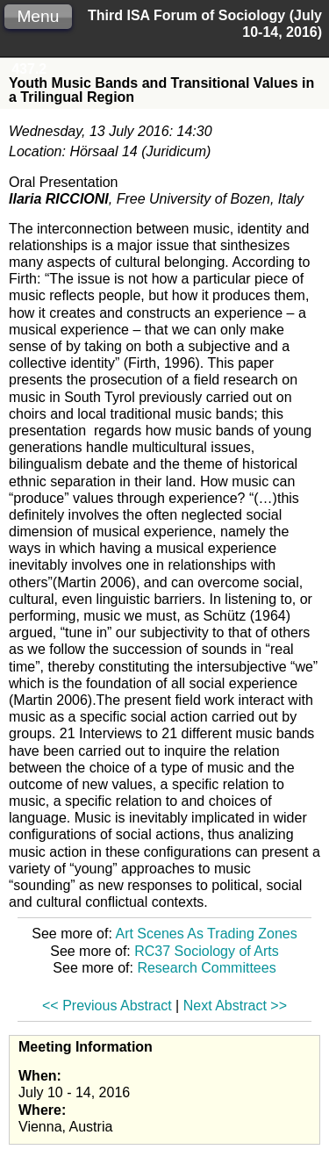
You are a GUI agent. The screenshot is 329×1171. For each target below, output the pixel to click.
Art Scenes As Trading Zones (206, 933)
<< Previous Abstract (107, 1005)
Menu (38, 16)
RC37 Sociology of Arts (206, 951)
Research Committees (206, 967)
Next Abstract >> (235, 1005)
